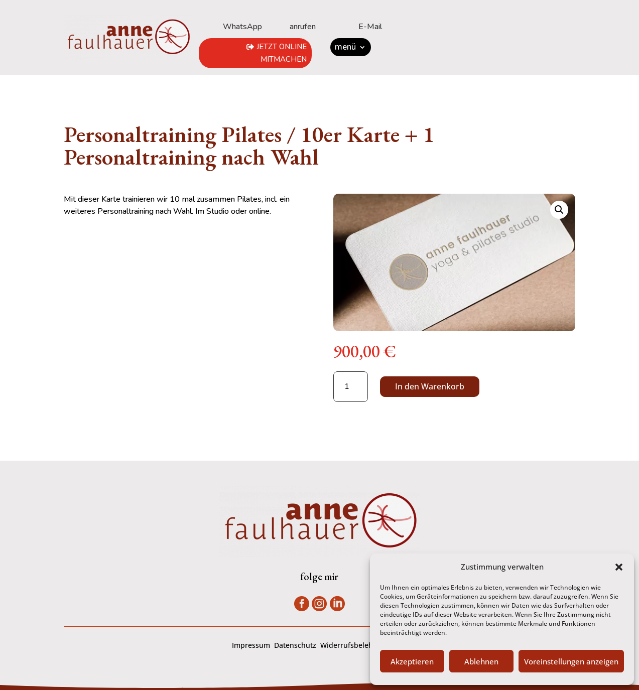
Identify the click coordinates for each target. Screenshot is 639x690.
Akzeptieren (412, 661)
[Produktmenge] (350, 386)
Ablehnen (481, 661)
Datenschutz (295, 645)
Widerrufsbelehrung (354, 645)
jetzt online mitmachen (282, 53)
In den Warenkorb (429, 386)
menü (345, 48)
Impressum (251, 645)
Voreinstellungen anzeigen (571, 661)
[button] (619, 567)
